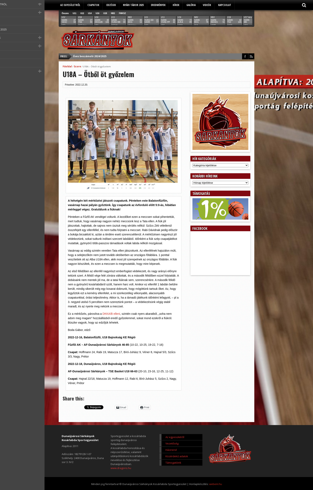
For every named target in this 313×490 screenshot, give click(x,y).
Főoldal (67, 66)
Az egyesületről (70, 5)
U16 (97, 13)
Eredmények (158, 5)
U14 (90, 13)
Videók (207, 5)
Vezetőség (171, 443)
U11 (74, 13)
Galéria (191, 5)
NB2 (113, 13)
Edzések (111, 5)
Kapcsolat (224, 5)
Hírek (176, 5)
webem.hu (215, 484)
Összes (65, 13)
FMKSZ (122, 13)
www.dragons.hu (121, 468)
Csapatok (93, 5)
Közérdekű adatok (176, 456)
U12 (82, 13)
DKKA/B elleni (111, 313)
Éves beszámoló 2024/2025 (89, 56)
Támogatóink (173, 462)
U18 (105, 13)
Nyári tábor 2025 (133, 5)
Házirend (171, 450)
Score (77, 66)
